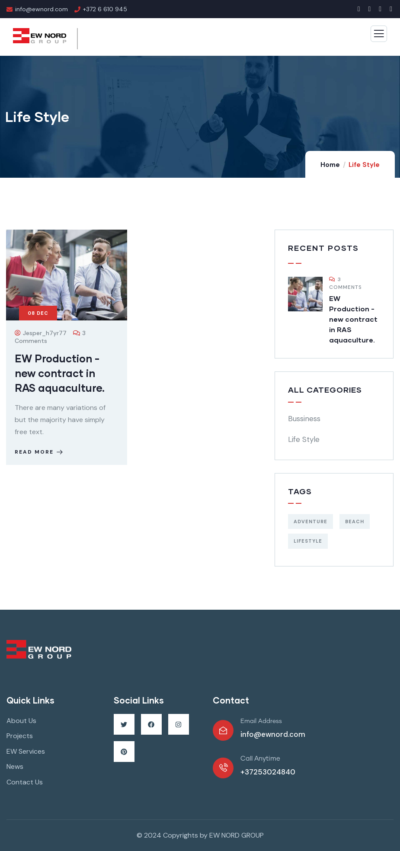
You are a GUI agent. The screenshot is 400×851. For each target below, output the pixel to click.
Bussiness (304, 418)
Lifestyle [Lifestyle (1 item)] (308, 541)
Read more (39, 452)
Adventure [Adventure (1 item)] (310, 521)
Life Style (304, 439)
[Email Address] (223, 730)
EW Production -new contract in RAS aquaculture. (60, 373)
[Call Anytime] (223, 768)
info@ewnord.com (272, 734)
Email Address (261, 721)
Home (330, 164)
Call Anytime (260, 758)
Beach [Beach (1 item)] (354, 521)
